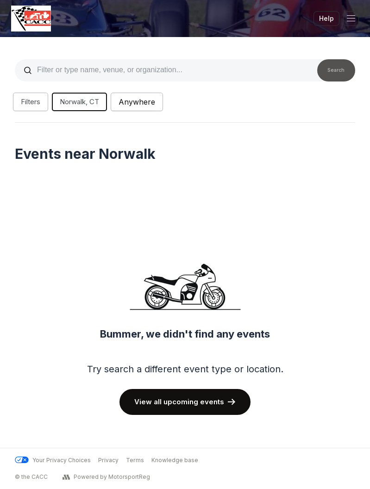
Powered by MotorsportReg (106, 477)
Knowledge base (174, 460)
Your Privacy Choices (53, 460)
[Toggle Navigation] (351, 18)
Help (326, 18)
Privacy (108, 460)
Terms (135, 460)
